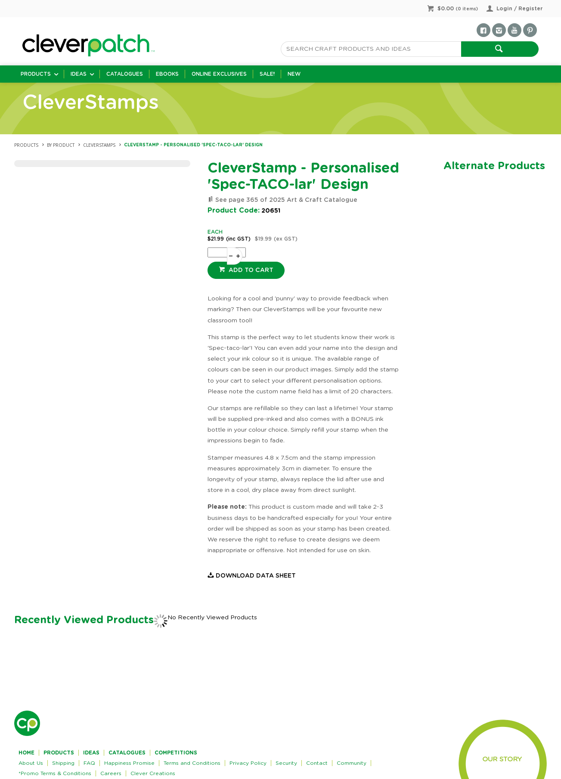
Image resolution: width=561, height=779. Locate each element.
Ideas (79, 74)
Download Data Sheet (256, 576)
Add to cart (250, 270)
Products (36, 74)
